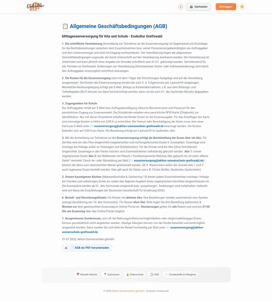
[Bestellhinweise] (181, 6)
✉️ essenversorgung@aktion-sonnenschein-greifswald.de (127, 126)
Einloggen (225, 6)
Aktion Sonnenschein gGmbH (128, 291)
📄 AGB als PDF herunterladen (89, 247)
